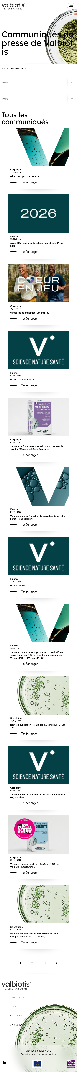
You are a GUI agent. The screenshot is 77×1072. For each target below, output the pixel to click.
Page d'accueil (7, 68)
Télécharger (24, 182)
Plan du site (15, 1015)
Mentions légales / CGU (38, 1050)
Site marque (16, 1024)
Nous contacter (17, 997)
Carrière (13, 1006)
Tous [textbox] (5, 82)
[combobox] (38, 82)
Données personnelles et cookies (38, 1054)
